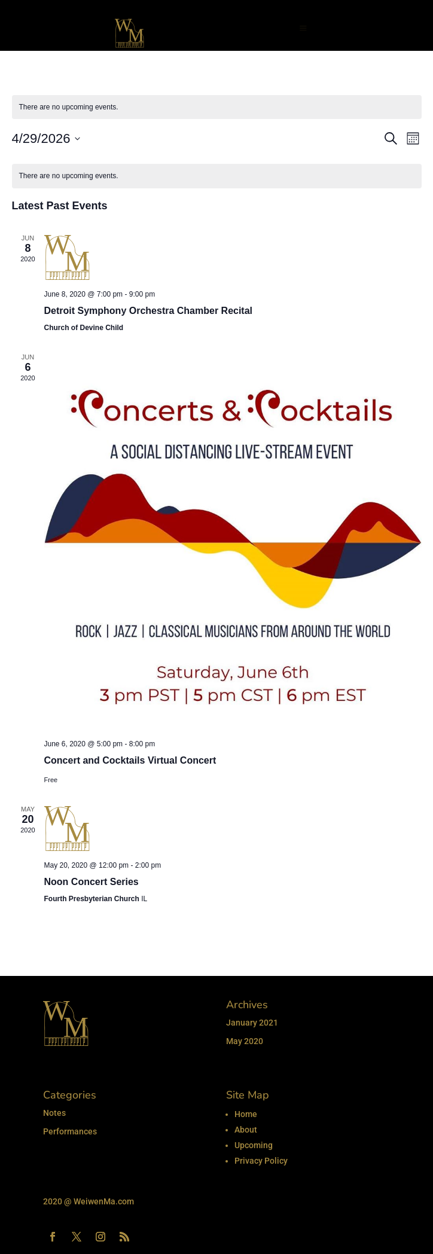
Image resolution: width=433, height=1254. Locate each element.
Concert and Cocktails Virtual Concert (130, 760)
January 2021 (252, 1022)
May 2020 (244, 1041)
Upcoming (253, 1145)
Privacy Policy (261, 1160)
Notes (54, 1113)
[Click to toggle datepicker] (46, 138)
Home (245, 1114)
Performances (70, 1131)
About (245, 1129)
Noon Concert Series (91, 882)
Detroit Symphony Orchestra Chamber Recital (148, 311)
